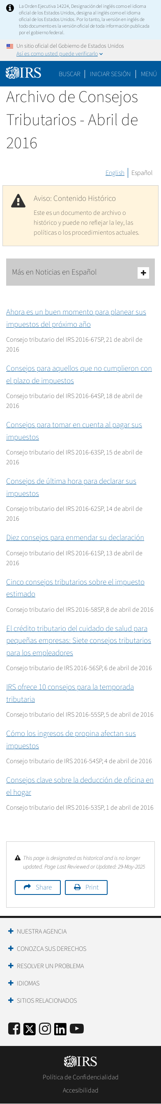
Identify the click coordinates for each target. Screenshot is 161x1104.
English (115, 172)
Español (142, 172)
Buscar (69, 74)
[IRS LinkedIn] (60, 1032)
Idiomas (28, 983)
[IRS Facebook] (14, 1029)
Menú (149, 74)
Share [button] (44, 887)
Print (92, 887)
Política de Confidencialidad (81, 1077)
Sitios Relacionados (47, 1000)
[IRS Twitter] (29, 1032)
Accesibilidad (81, 1090)
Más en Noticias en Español (80, 273)
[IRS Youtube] (77, 1029)
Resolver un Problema (50, 966)
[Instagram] (45, 1029)
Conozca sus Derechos (51, 948)
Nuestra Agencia (42, 931)
